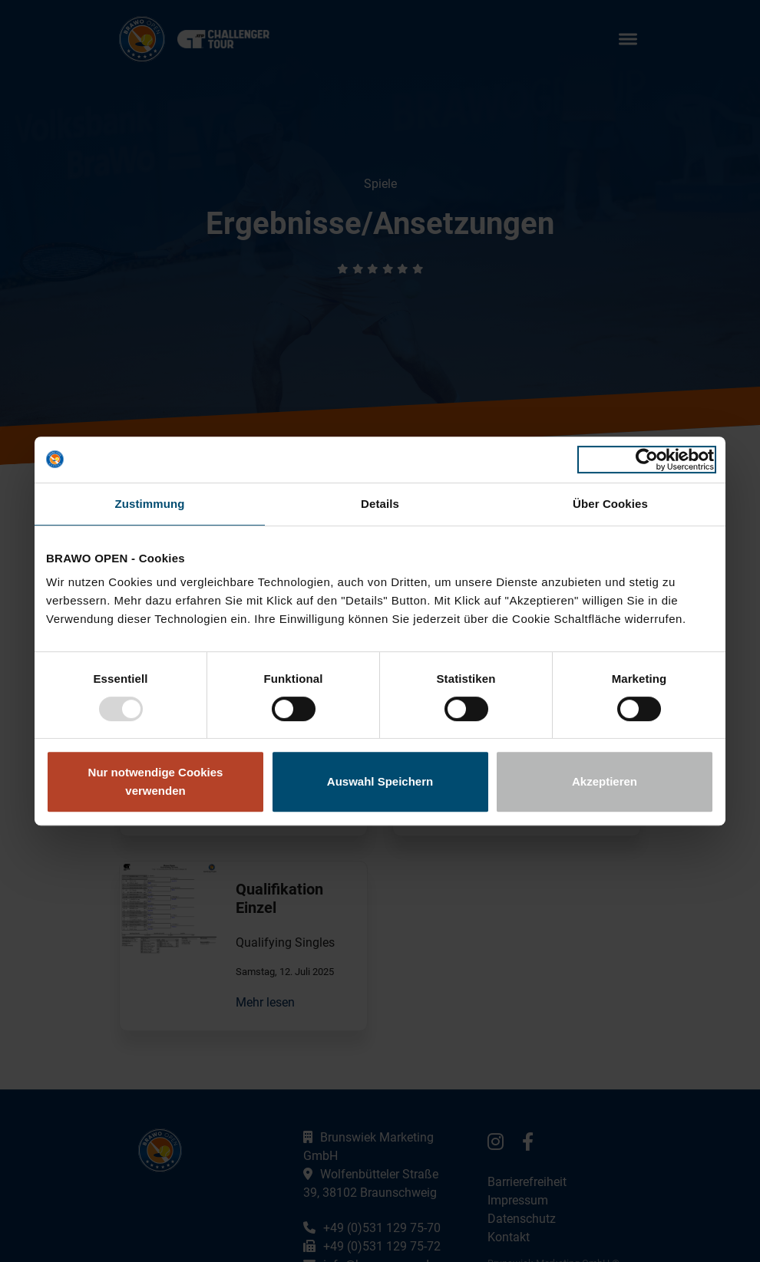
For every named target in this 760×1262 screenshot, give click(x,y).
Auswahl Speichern (380, 781)
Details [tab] (380, 503)
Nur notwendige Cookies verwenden (155, 781)
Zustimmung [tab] (150, 503)
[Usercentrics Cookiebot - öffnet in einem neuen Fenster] (647, 459)
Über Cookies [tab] (610, 503)
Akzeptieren (604, 781)
